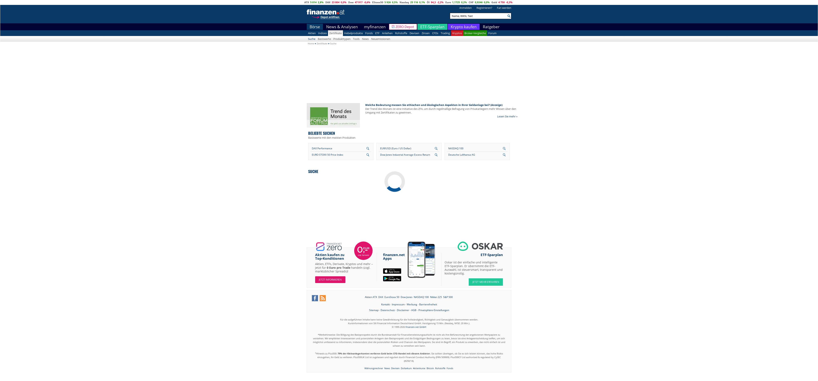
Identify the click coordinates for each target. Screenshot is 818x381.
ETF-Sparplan (432, 26)
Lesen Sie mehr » (507, 116)
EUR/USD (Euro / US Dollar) (395, 148)
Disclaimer (403, 310)
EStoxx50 (377, 2)
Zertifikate (335, 33)
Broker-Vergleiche (475, 33)
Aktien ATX (371, 297)
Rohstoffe (401, 33)
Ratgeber (491, 26)
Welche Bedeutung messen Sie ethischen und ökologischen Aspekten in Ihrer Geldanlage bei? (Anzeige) (433, 105)
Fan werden (504, 8)
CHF (471, 2)
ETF (377, 33)
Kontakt (385, 304)
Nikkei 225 (436, 297)
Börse (315, 26)
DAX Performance (322, 148)
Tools (356, 39)
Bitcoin (430, 368)
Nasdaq (404, 2)
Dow (351, 2)
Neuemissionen (380, 39)
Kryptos (457, 33)
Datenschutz (388, 310)
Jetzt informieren (330, 279)
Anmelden (465, 8)
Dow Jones (406, 297)
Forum (492, 33)
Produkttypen (342, 39)
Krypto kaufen (464, 26)
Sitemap (374, 310)
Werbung (412, 304)
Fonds (369, 33)
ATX (306, 2)
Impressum (398, 304)
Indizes (322, 33)
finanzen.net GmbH (416, 326)
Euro (448, 2)
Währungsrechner (373, 368)
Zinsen (426, 33)
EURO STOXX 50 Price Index (327, 154)
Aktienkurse (419, 368)
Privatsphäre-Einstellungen (433, 310)
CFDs (435, 33)
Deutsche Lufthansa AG (461, 154)
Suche (311, 39)
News (365, 39)
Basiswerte (324, 39)
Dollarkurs (406, 368)
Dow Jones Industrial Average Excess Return (405, 154)
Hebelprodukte (353, 33)
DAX (327, 2)
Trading (445, 33)
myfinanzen (375, 26)
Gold (494, 2)
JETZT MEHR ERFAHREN (485, 282)
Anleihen (387, 33)
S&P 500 (448, 297)
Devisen (414, 33)
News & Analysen (342, 26)
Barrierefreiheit (428, 304)
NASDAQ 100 (455, 148)
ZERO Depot (405, 27)
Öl (428, 2)
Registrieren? (484, 8)
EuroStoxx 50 (391, 297)
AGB (413, 310)
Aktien (312, 33)
